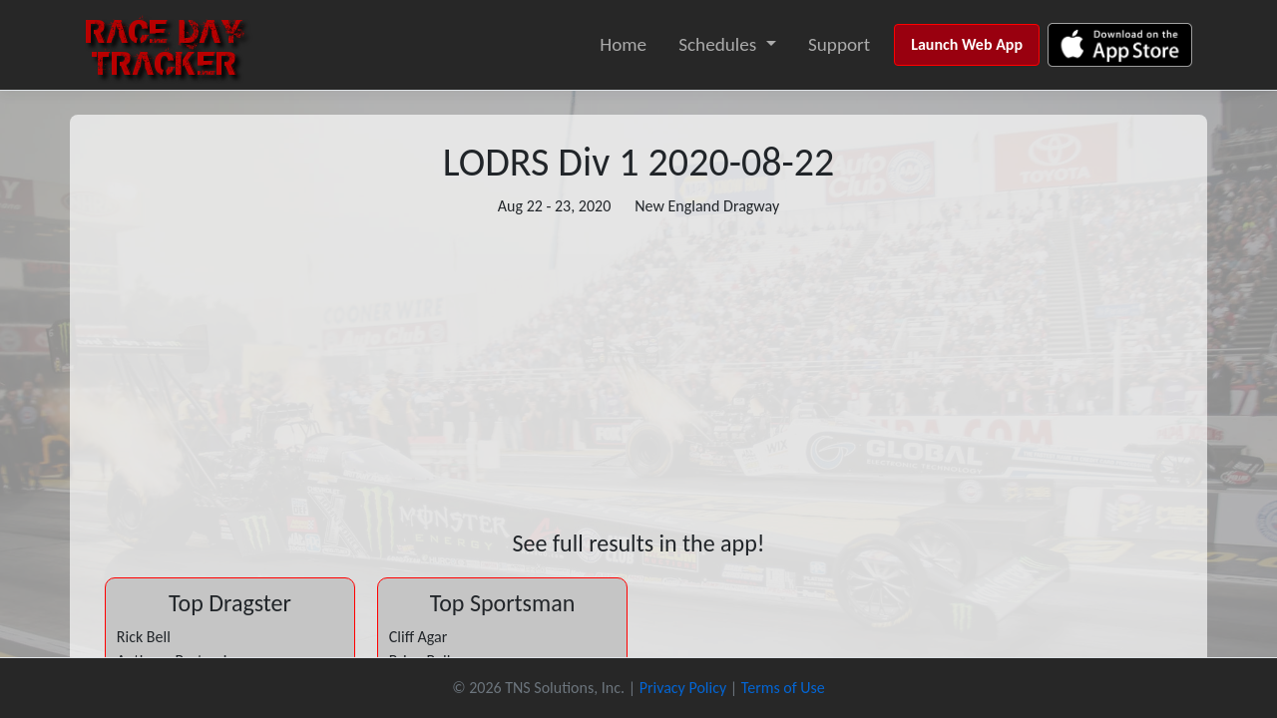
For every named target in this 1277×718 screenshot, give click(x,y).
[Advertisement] (638, 374)
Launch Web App (967, 44)
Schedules (717, 44)
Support (839, 44)
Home (623, 44)
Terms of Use (783, 687)
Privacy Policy (683, 687)
